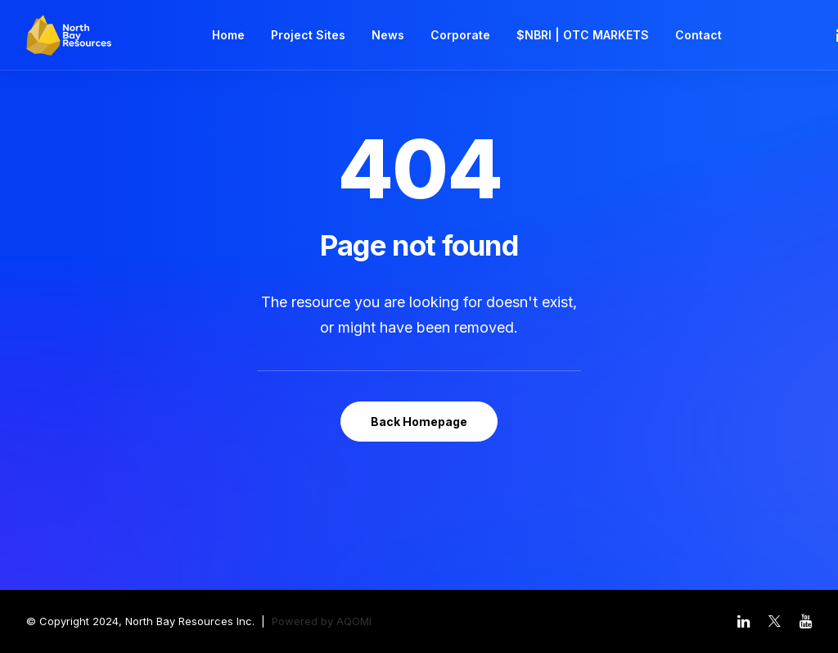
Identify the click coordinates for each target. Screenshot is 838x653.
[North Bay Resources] (68, 35)
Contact (698, 35)
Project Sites (308, 35)
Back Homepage (419, 422)
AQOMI (354, 621)
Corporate (460, 35)
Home (228, 35)
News (388, 35)
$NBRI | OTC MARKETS (582, 35)
